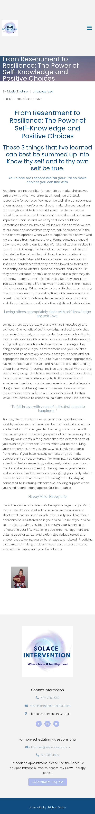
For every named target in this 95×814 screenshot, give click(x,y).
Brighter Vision (56, 807)
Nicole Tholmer (18, 91)
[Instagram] (47, 724)
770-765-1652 (49, 697)
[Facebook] (39, 724)
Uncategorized (42, 91)
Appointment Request (47, 782)
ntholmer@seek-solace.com (50, 705)
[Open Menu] (89, 28)
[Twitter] (56, 724)
